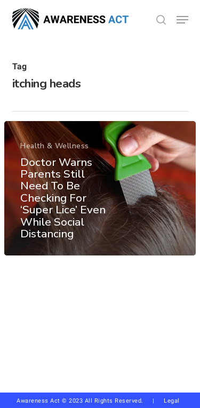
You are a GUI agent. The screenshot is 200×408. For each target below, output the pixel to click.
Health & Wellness (54, 146)
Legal (172, 400)
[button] (182, 19)
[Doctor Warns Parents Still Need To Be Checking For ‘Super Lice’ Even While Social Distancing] (100, 188)
